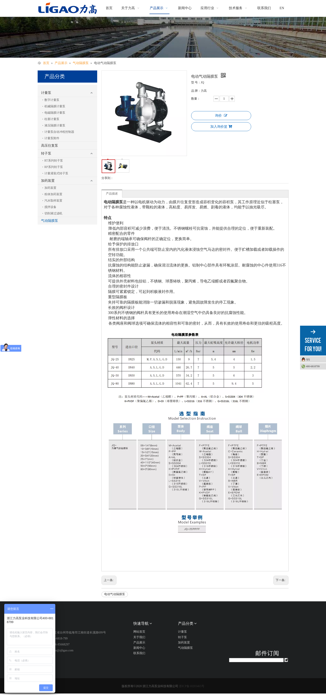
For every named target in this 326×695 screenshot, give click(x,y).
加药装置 (48, 180)
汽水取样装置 (53, 200)
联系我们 (139, 653)
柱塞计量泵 (51, 119)
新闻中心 (139, 647)
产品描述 (112, 193)
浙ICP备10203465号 (191, 686)
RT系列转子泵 (53, 160)
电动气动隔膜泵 (114, 594)
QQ (315, 359)
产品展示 (139, 642)
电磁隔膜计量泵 (54, 112)
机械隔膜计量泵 (54, 106)
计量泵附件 (51, 138)
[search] (256, 660)
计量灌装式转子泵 (56, 173)
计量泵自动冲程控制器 (59, 131)
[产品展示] (163, 37)
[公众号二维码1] (256, 634)
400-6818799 (313, 366)
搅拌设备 (50, 207)
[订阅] (286, 660)
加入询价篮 (221, 126)
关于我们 (139, 637)
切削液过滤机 (53, 213)
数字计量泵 (51, 100)
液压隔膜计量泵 (54, 125)
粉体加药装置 (53, 194)
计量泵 (46, 93)
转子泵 (46, 153)
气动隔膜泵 (49, 220)
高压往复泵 (49, 145)
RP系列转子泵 (53, 167)
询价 (221, 115)
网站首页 (139, 631)
